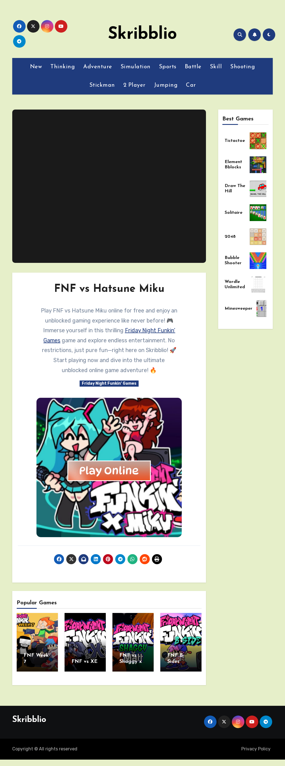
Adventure (97, 67)
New (36, 67)
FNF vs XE (84, 661)
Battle (193, 67)
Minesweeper (238, 308)
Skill (216, 67)
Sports (167, 67)
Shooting (242, 67)
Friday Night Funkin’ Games (109, 383)
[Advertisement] (110, 186)
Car (191, 85)
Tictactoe (235, 141)
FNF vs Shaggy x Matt (130, 661)
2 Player (134, 85)
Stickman (102, 85)
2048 (230, 236)
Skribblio (142, 34)
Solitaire (233, 212)
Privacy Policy (256, 747)
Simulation (136, 67)
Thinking (62, 67)
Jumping (166, 85)
